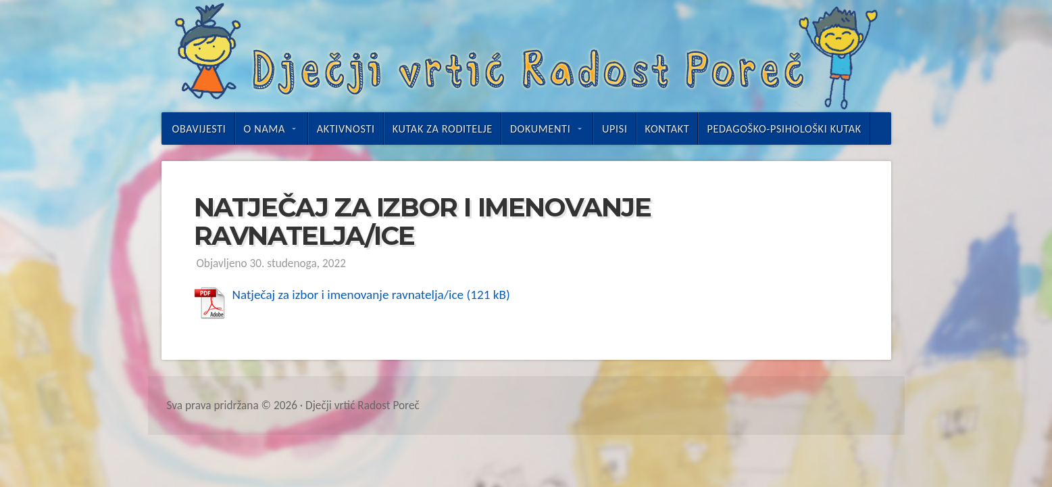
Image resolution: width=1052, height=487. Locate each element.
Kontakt (667, 128)
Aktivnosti (346, 128)
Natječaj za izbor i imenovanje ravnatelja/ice (348, 294)
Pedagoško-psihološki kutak (784, 128)
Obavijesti (199, 128)
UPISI (615, 128)
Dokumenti (540, 128)
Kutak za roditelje (443, 128)
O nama (264, 128)
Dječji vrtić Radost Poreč (526, 56)
